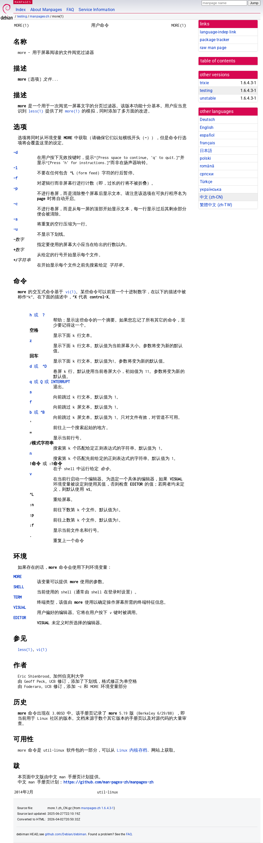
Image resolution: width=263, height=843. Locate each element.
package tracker (214, 39)
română (207, 166)
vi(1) (70, 292)
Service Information (97, 9)
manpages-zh (39, 16)
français (207, 142)
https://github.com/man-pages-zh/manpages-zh (108, 782)
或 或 (50, 382)
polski (205, 158)
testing (22, 16)
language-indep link (218, 32)
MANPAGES (23, 2)
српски (206, 174)
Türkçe (206, 181)
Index (21, 9)
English (206, 127)
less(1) (36, 111)
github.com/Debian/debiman (66, 834)
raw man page (213, 47)
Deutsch (207, 119)
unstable (208, 98)
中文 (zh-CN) (211, 197)
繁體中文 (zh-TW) (216, 204)
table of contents (218, 60)
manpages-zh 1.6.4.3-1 (97, 808)
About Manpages (46, 9)
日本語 (206, 150)
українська (211, 189)
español (207, 135)
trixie (204, 82)
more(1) (72, 111)
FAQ (70, 9)
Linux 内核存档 (132, 750)
